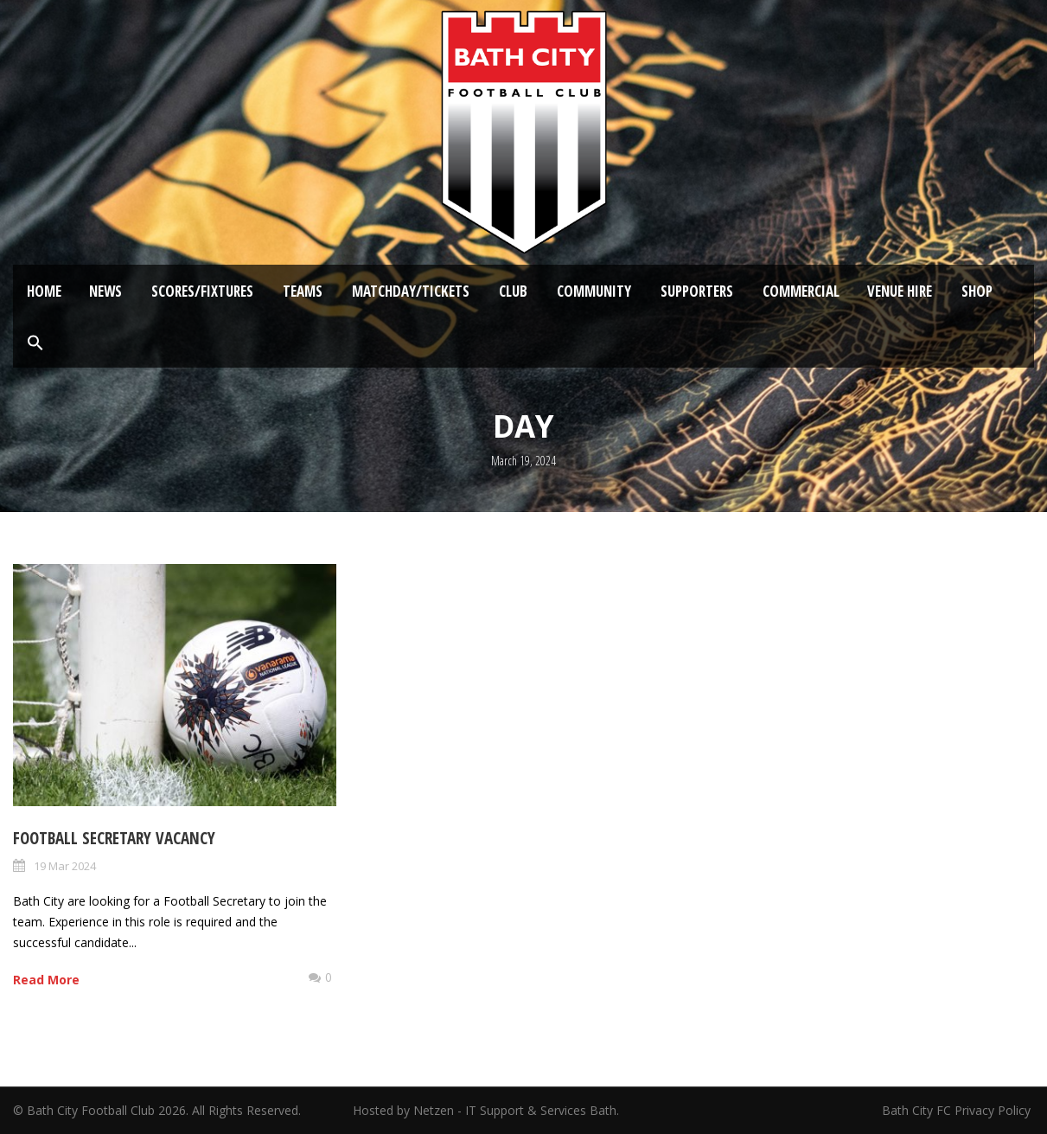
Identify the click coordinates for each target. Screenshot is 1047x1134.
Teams (302, 291)
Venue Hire (899, 291)
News (105, 291)
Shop (977, 291)
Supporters (697, 291)
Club (513, 291)
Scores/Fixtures (202, 291)
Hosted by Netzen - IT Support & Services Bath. (486, 1110)
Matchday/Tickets (410, 291)
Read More (46, 979)
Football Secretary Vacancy (114, 838)
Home (44, 291)
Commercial (801, 291)
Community (594, 291)
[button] (35, 343)
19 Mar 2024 (65, 866)
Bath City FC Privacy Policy (958, 1110)
